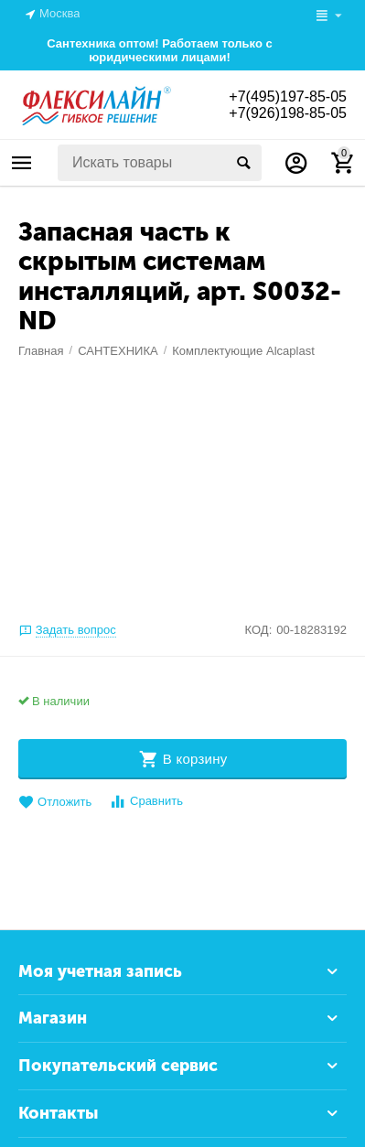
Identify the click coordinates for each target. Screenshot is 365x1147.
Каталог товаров (22, 163)
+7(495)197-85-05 (288, 96)
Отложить (54, 802)
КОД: (259, 630)
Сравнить (146, 801)
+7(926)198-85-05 (288, 113)
